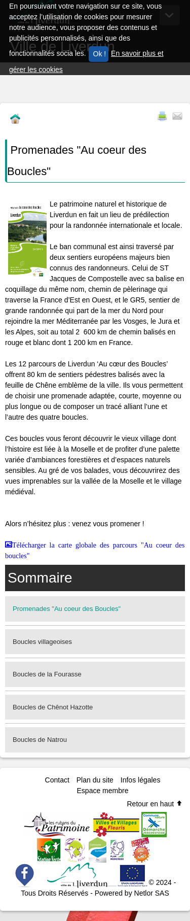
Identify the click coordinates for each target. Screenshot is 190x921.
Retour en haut (155, 804)
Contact (57, 780)
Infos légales (141, 780)
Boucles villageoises (42, 641)
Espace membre (103, 791)
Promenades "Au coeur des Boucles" (67, 608)
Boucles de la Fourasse (47, 674)
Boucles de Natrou (40, 739)
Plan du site (95, 780)
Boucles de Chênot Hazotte (53, 707)
